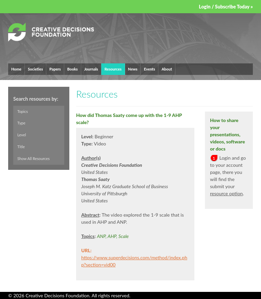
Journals (91, 69)
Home (16, 69)
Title (21, 146)
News (133, 69)
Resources (112, 69)
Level (21, 135)
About (166, 69)
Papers (55, 69)
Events (149, 69)
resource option (226, 193)
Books (72, 69)
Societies (35, 69)
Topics (22, 111)
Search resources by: (35, 99)
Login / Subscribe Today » (226, 6)
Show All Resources (33, 158)
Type (21, 123)
